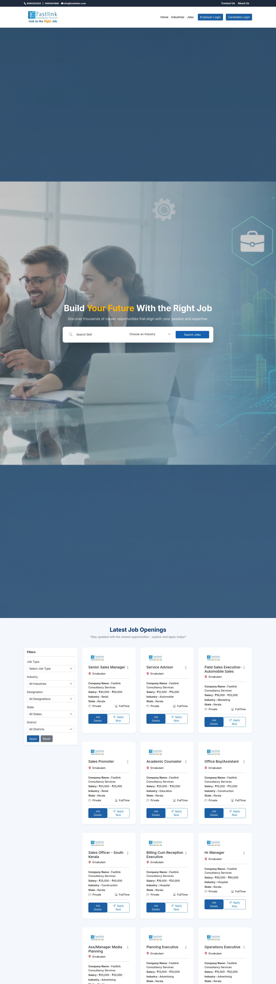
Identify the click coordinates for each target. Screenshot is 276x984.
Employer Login (210, 17)
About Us (243, 3)
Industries (177, 17)
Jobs (190, 17)
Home (164, 17)
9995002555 (34, 3)
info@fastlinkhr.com (75, 3)
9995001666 (52, 3)
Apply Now (118, 718)
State (30, 707)
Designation (35, 692)
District (31, 722)
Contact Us (228, 3)
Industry (32, 677)
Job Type (33, 661)
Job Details (98, 718)
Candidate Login (239, 17)
